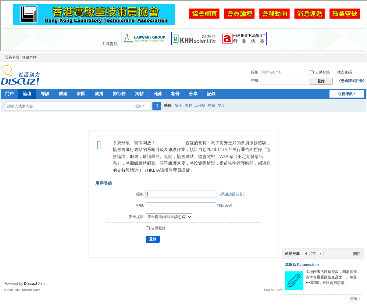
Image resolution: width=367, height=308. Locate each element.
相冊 (175, 93)
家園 (81, 93)
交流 (221, 105)
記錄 (211, 93)
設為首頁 (12, 57)
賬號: (140, 194)
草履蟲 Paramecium (302, 265)
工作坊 (199, 105)
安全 (178, 105)
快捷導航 (345, 94)
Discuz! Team (31, 290)
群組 (63, 93)
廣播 (99, 93)
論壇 (27, 93)
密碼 (254, 81)
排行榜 (119, 93)
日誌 (157, 93)
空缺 (211, 105)
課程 (188, 105)
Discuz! (30, 283)
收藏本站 (29, 57)
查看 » (355, 299)
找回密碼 (344, 72)
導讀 (45, 93)
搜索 (138, 106)
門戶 (9, 93)
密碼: (140, 205)
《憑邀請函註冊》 (351, 81)
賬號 (254, 72)
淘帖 (139, 93)
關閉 (357, 254)
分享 (193, 93)
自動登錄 (320, 72)
